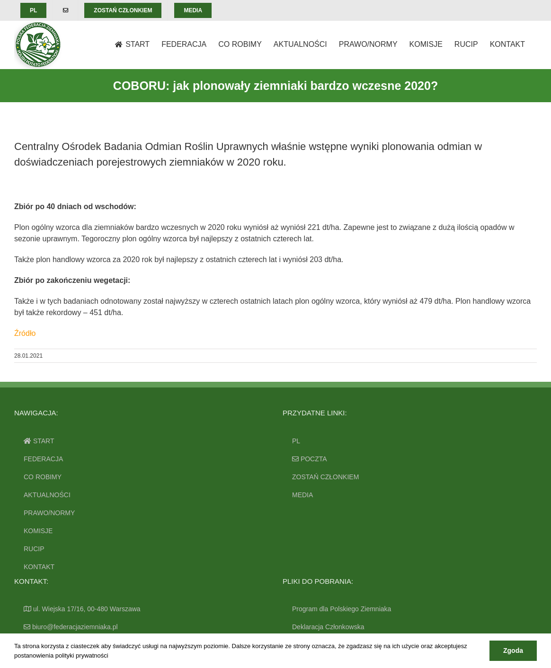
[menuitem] (33, 10)
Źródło (25, 333)
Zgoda (513, 650)
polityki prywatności (81, 655)
